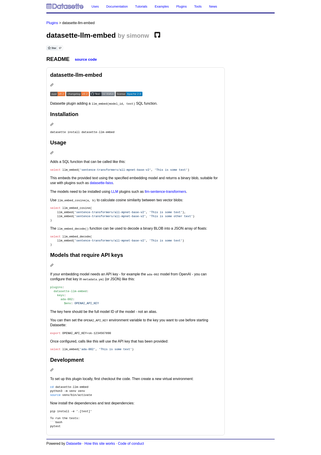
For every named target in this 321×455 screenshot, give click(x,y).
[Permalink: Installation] (52, 125)
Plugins (181, 6)
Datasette (73, 443)
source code (86, 59)
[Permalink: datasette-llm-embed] (52, 85)
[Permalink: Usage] (52, 153)
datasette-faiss (101, 183)
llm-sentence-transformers (165, 191)
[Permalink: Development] (52, 370)
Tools (198, 6)
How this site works (99, 443)
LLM (114, 191)
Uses (95, 6)
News (213, 6)
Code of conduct (131, 443)
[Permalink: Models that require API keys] (52, 266)
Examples (162, 6)
